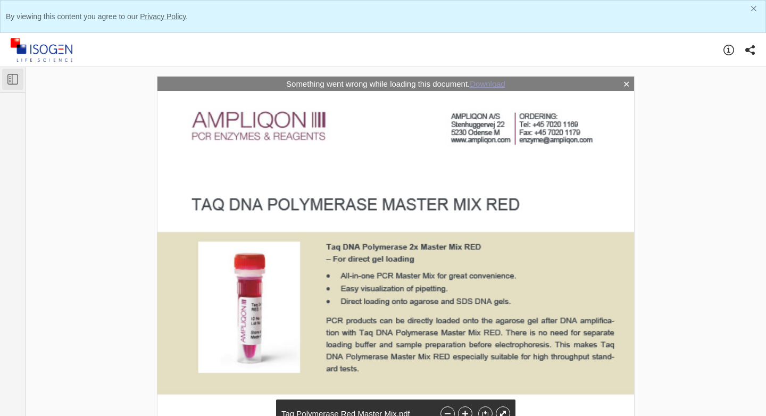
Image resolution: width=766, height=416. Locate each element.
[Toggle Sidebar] (12, 79)
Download (487, 83)
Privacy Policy (163, 16)
